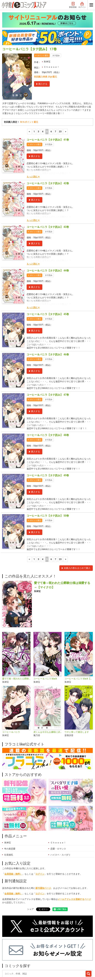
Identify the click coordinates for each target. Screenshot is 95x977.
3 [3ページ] (38, 98)
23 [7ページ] (60, 98)
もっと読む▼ (33, 143)
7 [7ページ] (55, 98)
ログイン (39, 840)
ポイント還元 (42, 22)
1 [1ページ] (34, 98)
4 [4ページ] (42, 98)
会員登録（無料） (13, 840)
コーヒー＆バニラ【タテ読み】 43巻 (48, 193)
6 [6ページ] (51, 98)
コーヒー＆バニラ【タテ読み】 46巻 (48, 320)
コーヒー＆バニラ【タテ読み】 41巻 (48, 106)
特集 (38, 948)
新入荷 (9, 948)
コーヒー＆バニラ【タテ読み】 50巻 (48, 481)
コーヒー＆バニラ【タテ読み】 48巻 (48, 401)
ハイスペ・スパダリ (60, 821)
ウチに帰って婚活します (77, 698)
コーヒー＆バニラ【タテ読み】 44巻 (48, 236)
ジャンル (50, 948)
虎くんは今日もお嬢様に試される (47, 698)
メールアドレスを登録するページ (74, 865)
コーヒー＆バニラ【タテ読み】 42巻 (48, 149)
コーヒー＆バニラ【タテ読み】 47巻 (48, 361)
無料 (63, 948)
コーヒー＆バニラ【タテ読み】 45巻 (48, 280)
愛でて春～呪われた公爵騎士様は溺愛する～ (16, 645)
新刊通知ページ (43, 854)
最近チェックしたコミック (19, 953)
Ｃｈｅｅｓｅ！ (51, 33)
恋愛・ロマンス (58, 815)
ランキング (24, 948)
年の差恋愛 (9, 815)
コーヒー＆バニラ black (45, 645)
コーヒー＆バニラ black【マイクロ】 (79, 645)
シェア (30, 875)
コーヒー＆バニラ (11, 698)
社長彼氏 (8, 821)
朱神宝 (47, 28)
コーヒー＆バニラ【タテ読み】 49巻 (48, 441)
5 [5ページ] (47, 98)
